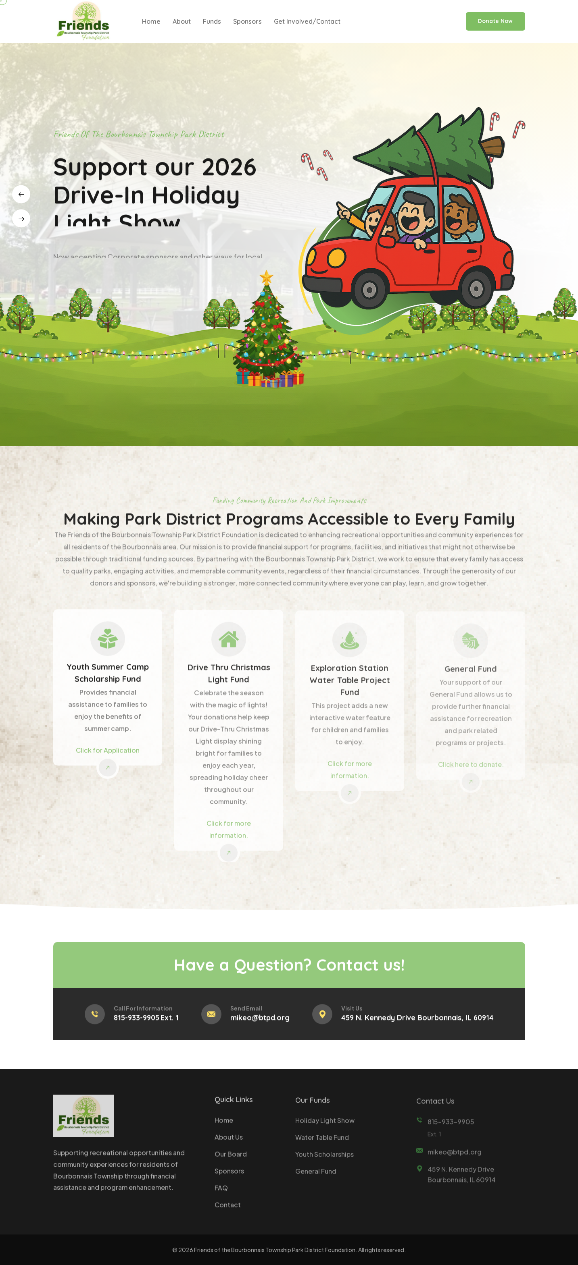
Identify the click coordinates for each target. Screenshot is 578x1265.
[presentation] (21, 194)
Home (151, 21)
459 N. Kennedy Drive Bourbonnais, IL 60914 (417, 1024)
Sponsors (247, 21)
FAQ (221, 1193)
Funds (212, 21)
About (182, 21)
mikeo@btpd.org (260, 1024)
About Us (229, 1142)
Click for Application (108, 756)
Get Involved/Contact (307, 21)
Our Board (231, 1159)
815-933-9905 (136, 1024)
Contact (228, 1210)
